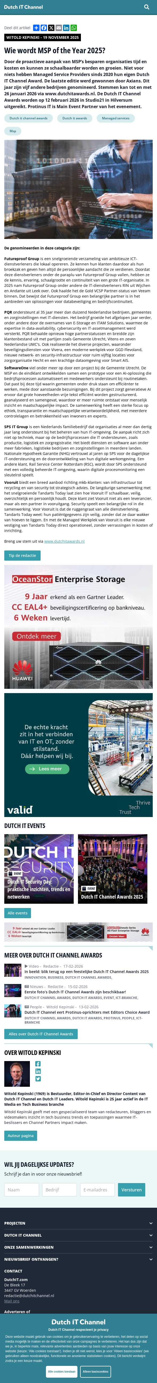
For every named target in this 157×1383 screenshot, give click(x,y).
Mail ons (11, 1301)
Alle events (18, 912)
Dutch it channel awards (29, 118)
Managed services (115, 118)
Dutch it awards (74, 118)
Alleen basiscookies (95, 1371)
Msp (13, 131)
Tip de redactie (22, 555)
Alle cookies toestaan (61, 1371)
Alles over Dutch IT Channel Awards (41, 1033)
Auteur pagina (21, 1135)
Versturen (131, 1190)
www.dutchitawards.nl (64, 541)
